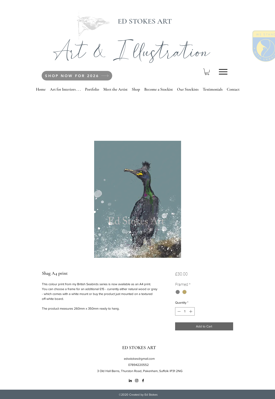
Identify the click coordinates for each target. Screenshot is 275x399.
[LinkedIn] (130, 380)
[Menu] (223, 71)
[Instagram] (137, 380)
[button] (207, 72)
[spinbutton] (184, 311)
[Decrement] (178, 311)
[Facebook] (143, 380)
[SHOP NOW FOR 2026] (77, 75)
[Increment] (191, 311)
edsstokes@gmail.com (139, 358)
